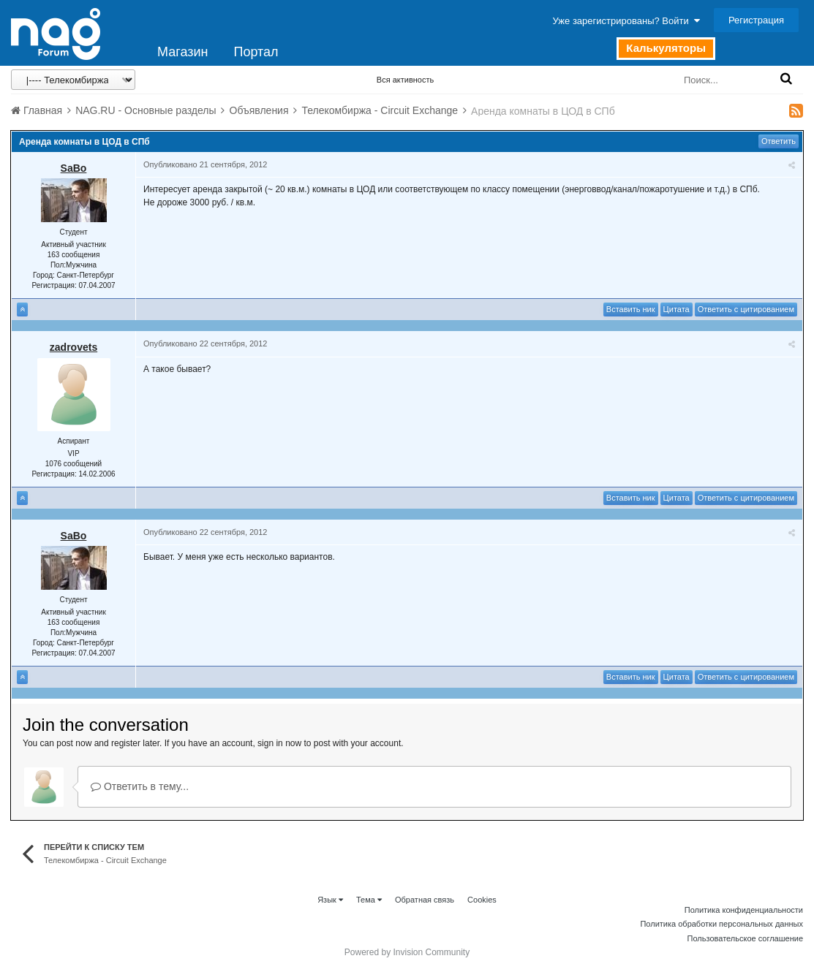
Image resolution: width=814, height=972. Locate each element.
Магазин (182, 52)
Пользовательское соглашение (745, 938)
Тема (369, 899)
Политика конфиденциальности (744, 909)
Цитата (676, 309)
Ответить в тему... (140, 786)
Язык (330, 899)
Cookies (482, 899)
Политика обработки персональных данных (721, 923)
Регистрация (756, 20)
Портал (255, 52)
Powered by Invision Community (407, 952)
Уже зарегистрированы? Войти (626, 20)
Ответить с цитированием (746, 309)
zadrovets (73, 347)
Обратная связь (424, 899)
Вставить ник (630, 309)
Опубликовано (205, 164)
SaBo (74, 168)
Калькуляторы (666, 48)
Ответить (778, 141)
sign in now (279, 743)
